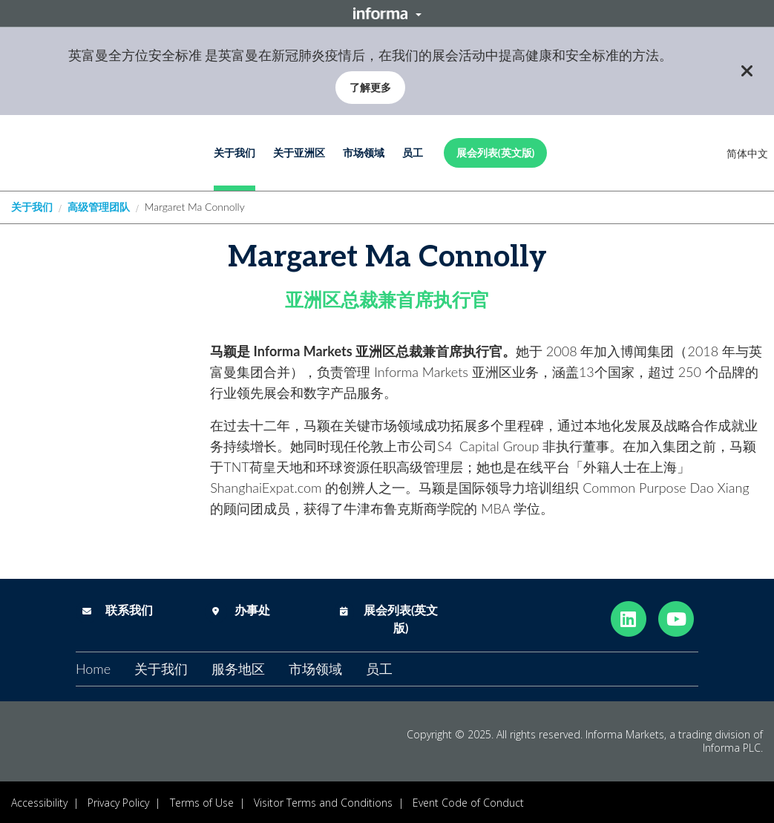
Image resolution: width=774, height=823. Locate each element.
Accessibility (39, 803)
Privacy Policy (118, 803)
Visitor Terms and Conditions (323, 803)
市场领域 (363, 152)
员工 (412, 152)
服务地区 (238, 668)
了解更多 (370, 87)
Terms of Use (202, 803)
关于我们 (234, 152)
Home (93, 668)
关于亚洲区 (299, 152)
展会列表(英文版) (495, 152)
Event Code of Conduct (468, 803)
